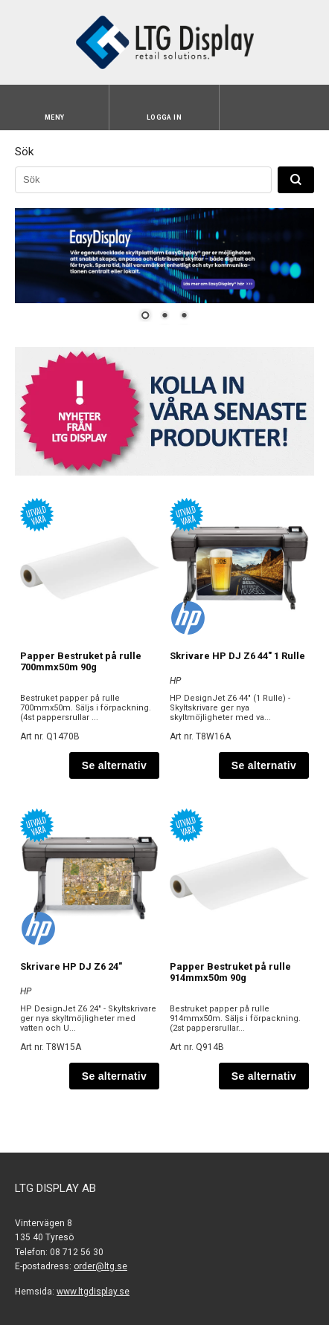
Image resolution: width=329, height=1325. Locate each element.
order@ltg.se (100, 1266)
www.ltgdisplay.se (93, 1291)
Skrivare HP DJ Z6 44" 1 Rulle (237, 655)
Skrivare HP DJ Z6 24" (71, 966)
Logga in (164, 117)
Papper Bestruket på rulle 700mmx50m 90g (80, 661)
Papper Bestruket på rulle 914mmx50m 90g (230, 972)
